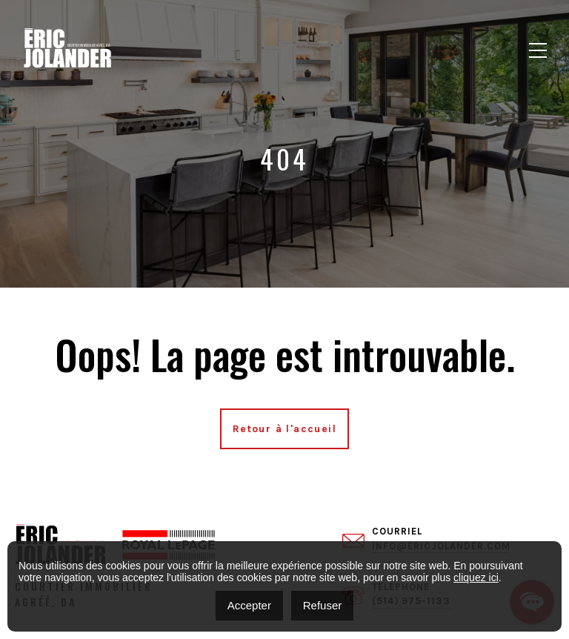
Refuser (322, 605)
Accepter (249, 605)
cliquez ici (476, 577)
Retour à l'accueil (284, 429)
